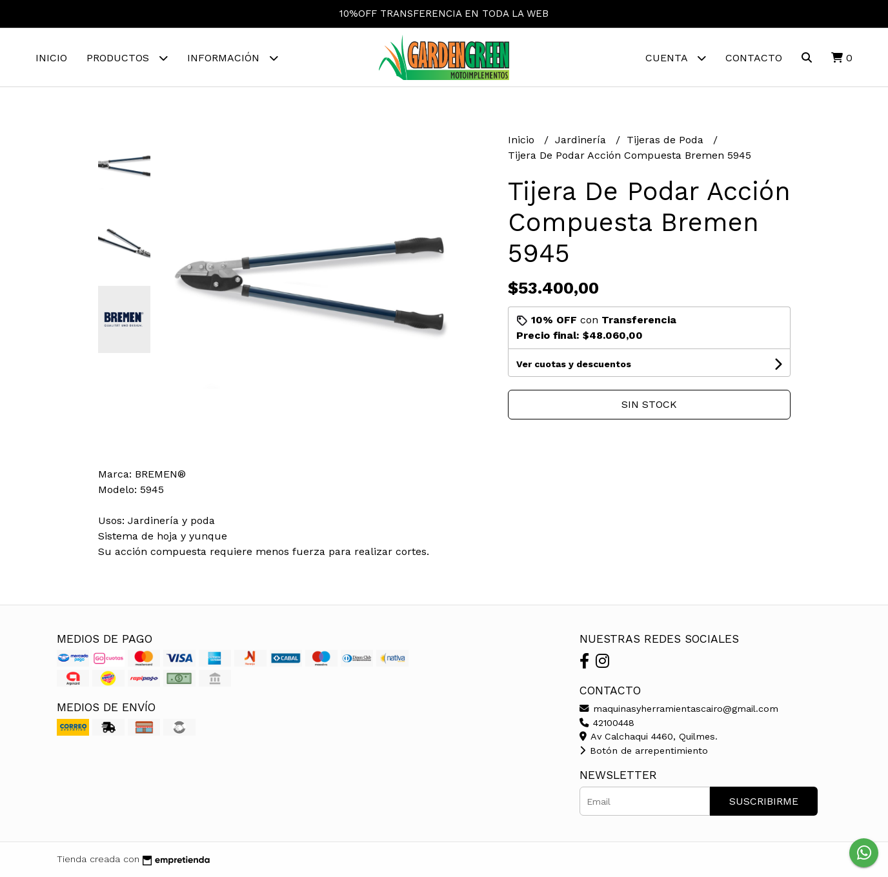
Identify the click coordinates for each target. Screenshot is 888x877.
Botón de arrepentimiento (644, 750)
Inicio (51, 58)
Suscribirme (763, 801)
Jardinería (582, 140)
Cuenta (675, 57)
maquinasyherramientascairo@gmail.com (679, 708)
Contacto (753, 58)
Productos (127, 57)
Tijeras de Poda (667, 140)
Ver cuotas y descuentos (573, 364)
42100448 (607, 723)
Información (232, 57)
